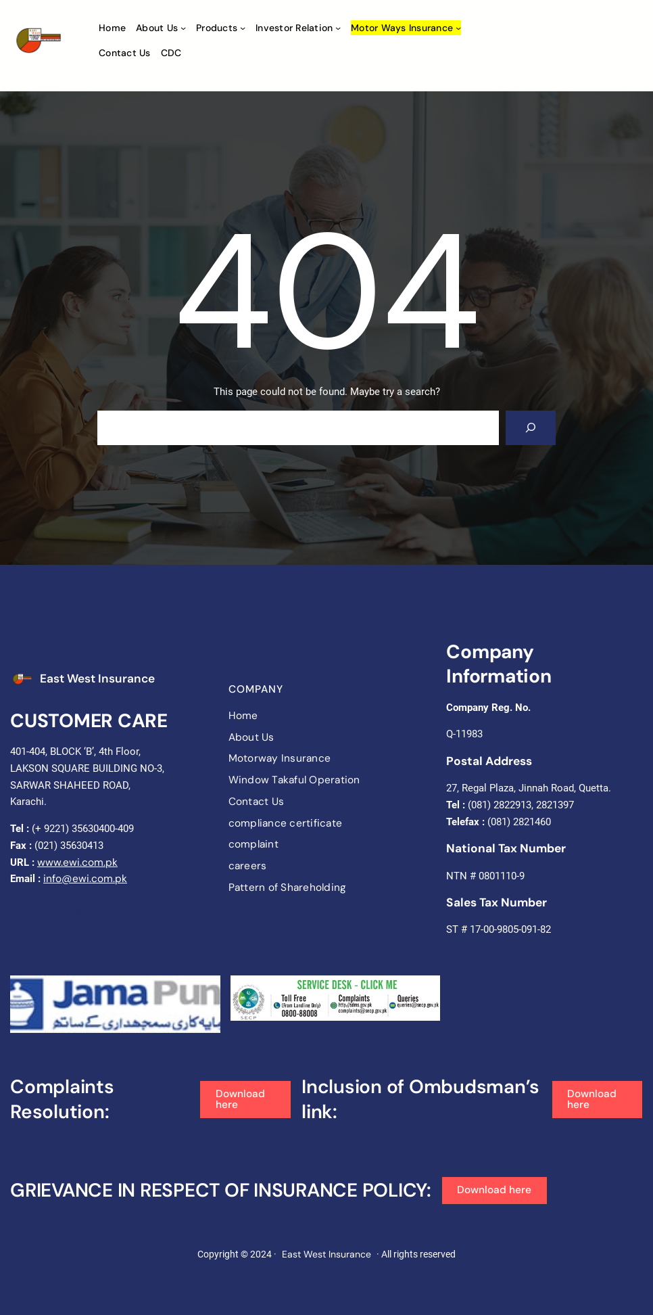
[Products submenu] (242, 27)
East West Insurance (97, 678)
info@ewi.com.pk (85, 878)
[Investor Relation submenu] (338, 27)
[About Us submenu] (183, 27)
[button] (245, 1100)
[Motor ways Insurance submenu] (458, 27)
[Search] (531, 428)
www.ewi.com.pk (77, 862)
